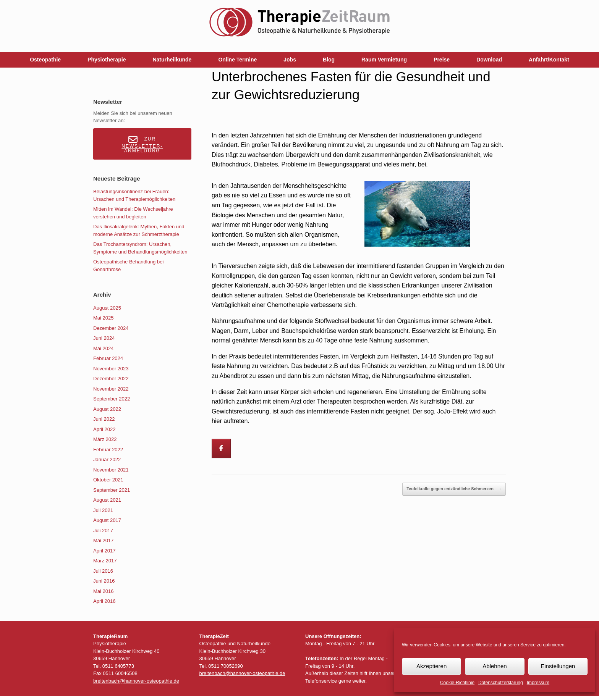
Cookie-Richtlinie (457, 682)
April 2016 (104, 601)
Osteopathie (45, 60)
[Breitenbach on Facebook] (221, 448)
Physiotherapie (106, 60)
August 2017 (107, 520)
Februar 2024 (108, 358)
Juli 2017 (103, 530)
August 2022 (107, 409)
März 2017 (105, 561)
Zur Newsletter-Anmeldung (142, 144)
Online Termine (237, 60)
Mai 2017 (103, 540)
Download (489, 60)
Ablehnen (494, 666)
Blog (329, 60)
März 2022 (105, 439)
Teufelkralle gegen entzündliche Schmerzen (454, 489)
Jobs (289, 60)
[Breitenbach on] (243, 448)
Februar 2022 (108, 449)
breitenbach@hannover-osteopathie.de (136, 681)
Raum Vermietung (384, 60)
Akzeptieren (431, 666)
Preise (442, 60)
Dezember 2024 (111, 328)
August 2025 (107, 308)
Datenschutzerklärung (500, 682)
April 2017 (104, 551)
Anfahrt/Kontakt (549, 60)
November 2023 (111, 368)
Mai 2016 (103, 591)
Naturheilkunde (171, 60)
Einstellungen (558, 666)
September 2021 (111, 490)
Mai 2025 (103, 318)
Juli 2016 (103, 571)
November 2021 (111, 470)
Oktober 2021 (108, 480)
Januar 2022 (107, 459)
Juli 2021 (103, 510)
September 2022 (111, 399)
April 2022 (104, 429)
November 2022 (111, 389)
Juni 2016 (104, 581)
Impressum (538, 682)
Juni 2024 (104, 338)
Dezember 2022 (111, 378)
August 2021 (107, 500)
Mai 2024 (103, 348)
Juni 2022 (104, 419)
